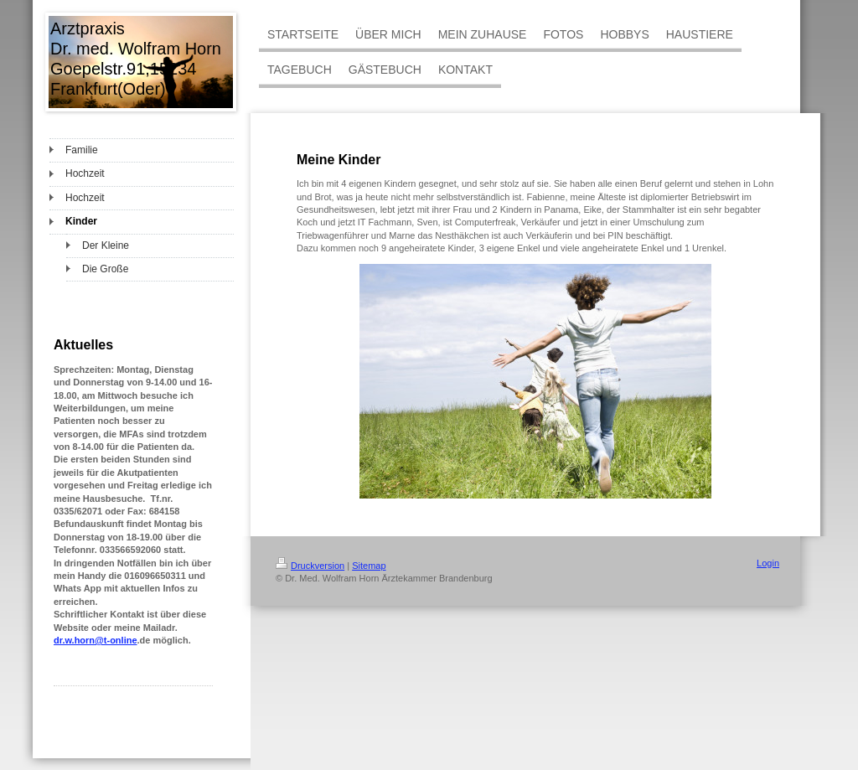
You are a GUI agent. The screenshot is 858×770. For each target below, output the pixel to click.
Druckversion (310, 566)
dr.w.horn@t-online (95, 640)
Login (768, 563)
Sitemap (368, 566)
